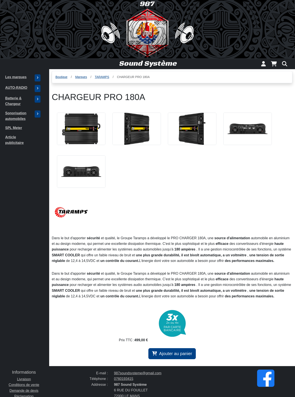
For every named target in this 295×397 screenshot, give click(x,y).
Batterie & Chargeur (13, 101)
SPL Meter (13, 128)
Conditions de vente (24, 385)
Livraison (24, 379)
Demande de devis (24, 390)
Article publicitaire (14, 140)
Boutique (61, 77)
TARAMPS (102, 77)
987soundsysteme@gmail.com (137, 373)
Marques (81, 77)
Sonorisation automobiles (15, 116)
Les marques (16, 77)
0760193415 (123, 379)
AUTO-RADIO (16, 87)
